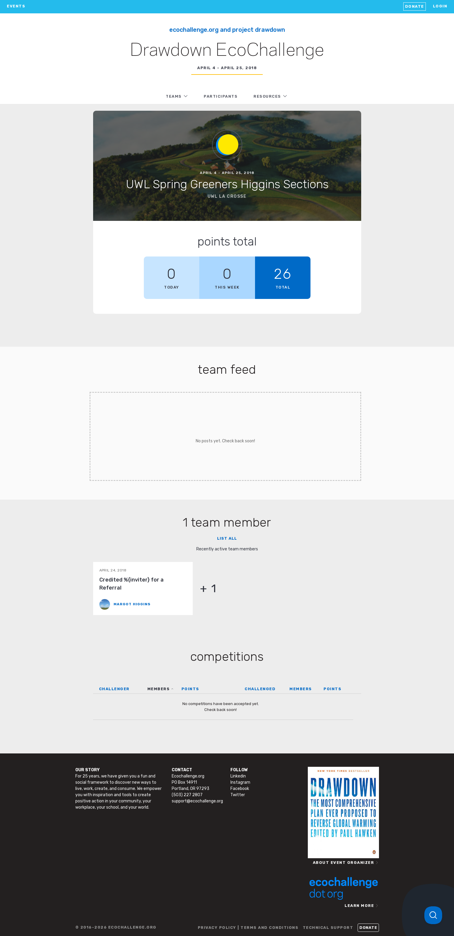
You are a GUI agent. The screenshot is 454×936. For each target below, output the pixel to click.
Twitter (237, 794)
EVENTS (16, 6)
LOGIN (440, 6)
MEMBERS (158, 689)
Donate (414, 6)
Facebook (239, 788)
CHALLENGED (260, 689)
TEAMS (174, 96)
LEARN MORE (359, 905)
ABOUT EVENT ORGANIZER (343, 862)
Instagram (240, 782)
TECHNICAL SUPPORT (328, 927)
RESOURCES (267, 96)
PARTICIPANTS (221, 96)
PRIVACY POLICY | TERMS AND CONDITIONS (248, 927)
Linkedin (238, 776)
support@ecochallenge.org (197, 801)
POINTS (190, 689)
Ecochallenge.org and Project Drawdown (227, 29)
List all (227, 538)
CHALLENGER (114, 689)
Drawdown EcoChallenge (227, 50)
